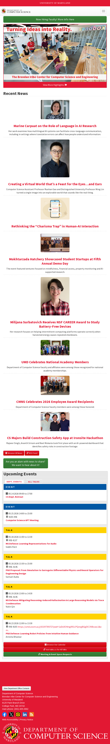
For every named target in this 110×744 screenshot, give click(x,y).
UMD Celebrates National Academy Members (55, 362)
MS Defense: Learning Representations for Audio (31, 543)
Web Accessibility (10, 719)
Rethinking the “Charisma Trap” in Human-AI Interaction (55, 226)
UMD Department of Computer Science (44, 11)
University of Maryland (55, 3)
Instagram (18, 714)
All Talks (34, 481)
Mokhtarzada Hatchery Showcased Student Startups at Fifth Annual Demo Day (55, 261)
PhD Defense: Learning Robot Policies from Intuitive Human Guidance (42, 633)
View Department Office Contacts (16, 688)
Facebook (4, 714)
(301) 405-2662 (21, 709)
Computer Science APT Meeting (22, 520)
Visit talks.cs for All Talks (55, 649)
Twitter (11, 714)
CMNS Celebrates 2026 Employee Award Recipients (55, 401)
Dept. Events (15, 481)
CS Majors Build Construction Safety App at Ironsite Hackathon (55, 438)
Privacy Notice (26, 719)
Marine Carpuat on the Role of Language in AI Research (55, 126)
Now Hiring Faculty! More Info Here (55, 19)
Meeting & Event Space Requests (55, 654)
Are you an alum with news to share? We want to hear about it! (26, 463)
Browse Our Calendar (55, 644)
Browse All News (13, 453)
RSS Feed (32, 453)
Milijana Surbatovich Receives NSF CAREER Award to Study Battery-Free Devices (55, 324)
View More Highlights (55, 84)
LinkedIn (24, 714)
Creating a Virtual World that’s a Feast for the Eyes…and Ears (55, 184)
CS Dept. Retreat (14, 496)
